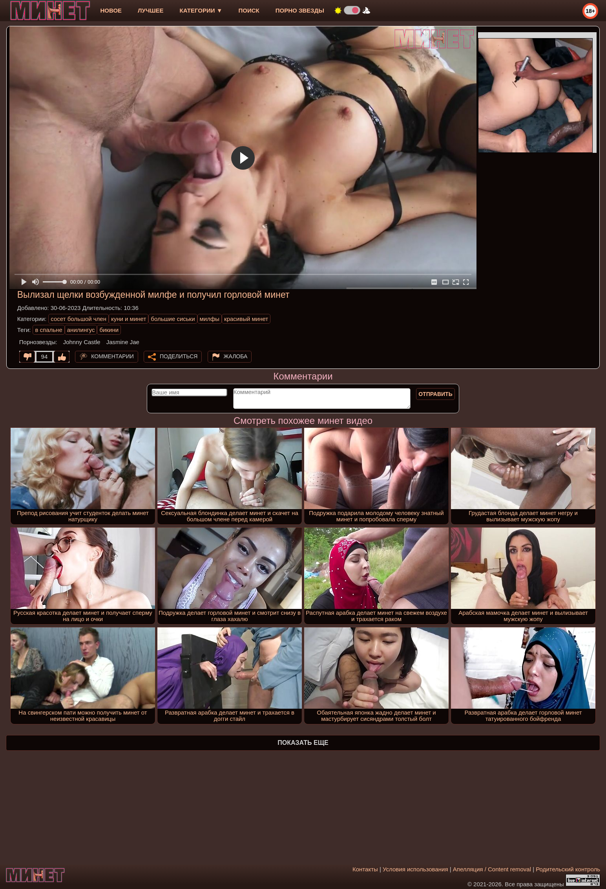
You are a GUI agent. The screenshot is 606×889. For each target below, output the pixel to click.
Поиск (249, 10)
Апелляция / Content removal (492, 869)
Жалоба (236, 356)
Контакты (365, 869)
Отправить (435, 394)
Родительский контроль (568, 869)
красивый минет (246, 318)
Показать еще (302, 742)
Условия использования (415, 869)
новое (111, 10)
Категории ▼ (201, 10)
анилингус (81, 329)
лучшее (150, 10)
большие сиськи (173, 318)
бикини (109, 329)
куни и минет (128, 318)
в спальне (48, 329)
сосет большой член (78, 318)
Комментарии (112, 356)
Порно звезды (300, 10)
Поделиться (178, 356)
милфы (210, 318)
